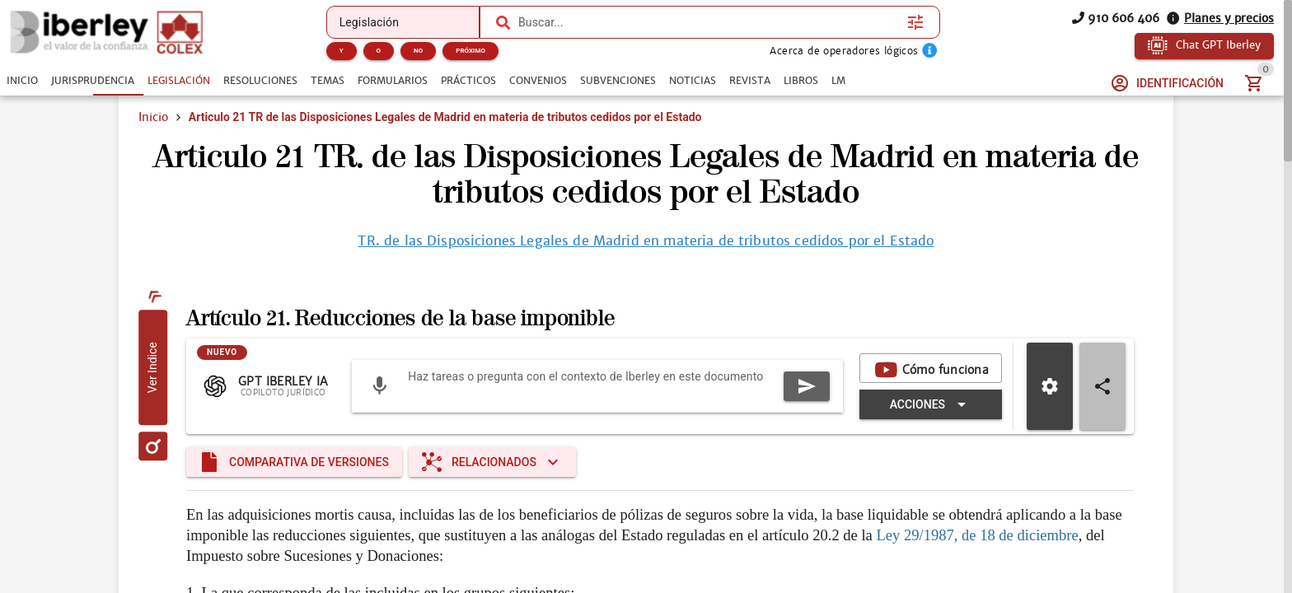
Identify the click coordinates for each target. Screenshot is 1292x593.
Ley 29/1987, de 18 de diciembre (977, 535)
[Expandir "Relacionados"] (492, 462)
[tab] (22, 81)
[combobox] (708, 22)
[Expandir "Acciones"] (930, 404)
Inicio (153, 117)
